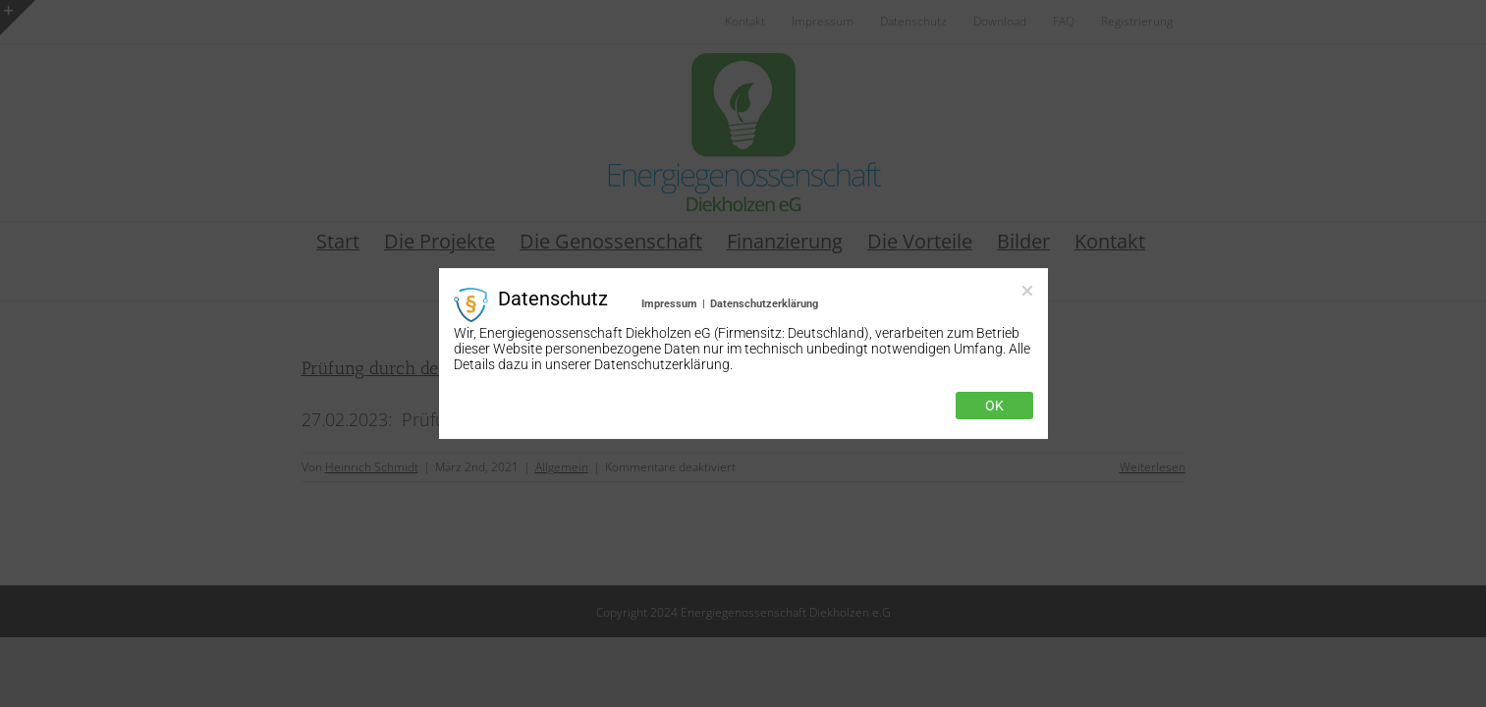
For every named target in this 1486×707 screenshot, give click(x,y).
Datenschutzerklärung (764, 304)
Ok (994, 405)
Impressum (669, 304)
